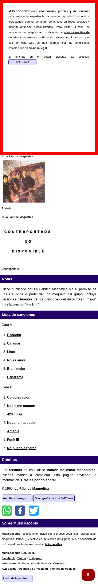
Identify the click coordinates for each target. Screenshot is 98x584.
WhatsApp (7, 511)
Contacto (59, 563)
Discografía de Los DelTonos (54, 498)
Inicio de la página (15, 578)
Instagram (35, 558)
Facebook (20, 511)
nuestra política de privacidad (48, 37)
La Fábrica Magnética (19, 156)
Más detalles (53, 544)
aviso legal (39, 48)
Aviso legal (9, 568)
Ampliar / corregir (14, 498)
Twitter (34, 511)
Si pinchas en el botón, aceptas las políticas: (49, 56)
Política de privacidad (33, 568)
